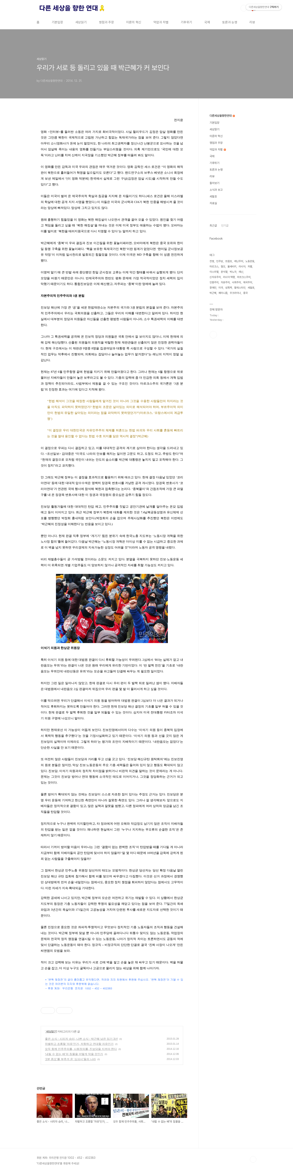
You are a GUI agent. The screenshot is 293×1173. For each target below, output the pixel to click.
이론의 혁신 (133, 22)
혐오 (223, 266)
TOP (253, 1159)
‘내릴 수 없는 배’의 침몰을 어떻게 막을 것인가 (74, 1054)
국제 (207, 22)
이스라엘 (214, 271)
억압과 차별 (160, 22)
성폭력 (228, 287)
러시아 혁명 (229, 277)
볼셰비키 (231, 266)
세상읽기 (81, 22)
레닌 (241, 271)
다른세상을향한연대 (222, 115)
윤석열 (224, 271)
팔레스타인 (239, 287)
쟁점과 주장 (106, 22)
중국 (245, 292)
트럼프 (228, 261)
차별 (250, 266)
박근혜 (213, 292)
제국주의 (247, 282)
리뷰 (252, 22)
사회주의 (236, 282)
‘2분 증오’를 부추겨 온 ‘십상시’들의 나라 (70, 1059)
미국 (221, 287)
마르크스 (214, 266)
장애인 (213, 287)
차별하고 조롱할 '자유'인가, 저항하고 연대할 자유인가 (79, 1043)
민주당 (219, 261)
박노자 (233, 271)
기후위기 (186, 22)
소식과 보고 (216, 189)
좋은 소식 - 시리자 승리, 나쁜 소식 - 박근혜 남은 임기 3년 (81, 1038)
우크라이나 (235, 292)
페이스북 (213, 334)
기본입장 (57, 22)
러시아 (242, 266)
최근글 (213, 225)
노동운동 (249, 261)
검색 (244, 8)
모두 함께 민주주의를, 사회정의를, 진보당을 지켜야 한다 (81, 1049)
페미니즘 (223, 292)
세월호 (213, 196)
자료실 (213, 203)
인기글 (224, 225)
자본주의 (225, 282)
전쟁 (212, 261)
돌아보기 (214, 183)
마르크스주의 (243, 277)
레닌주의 (238, 261)
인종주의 (214, 282)
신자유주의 (215, 277)
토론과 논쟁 (229, 22)
